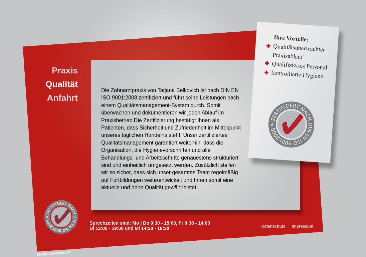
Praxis (65, 70)
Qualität (61, 84)
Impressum (302, 226)
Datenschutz (273, 226)
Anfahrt (62, 98)
